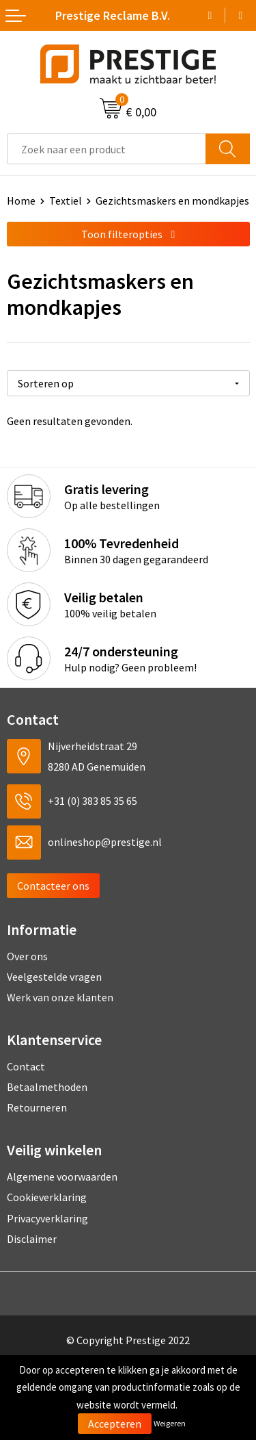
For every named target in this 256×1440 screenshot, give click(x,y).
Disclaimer (32, 1239)
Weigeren (170, 1423)
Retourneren (37, 1107)
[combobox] (106, 148)
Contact (26, 1066)
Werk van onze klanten (60, 997)
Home (21, 200)
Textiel (65, 200)
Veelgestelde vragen (54, 976)
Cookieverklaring (47, 1197)
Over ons (27, 956)
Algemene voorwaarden (62, 1176)
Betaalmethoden (47, 1087)
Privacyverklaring (47, 1218)
